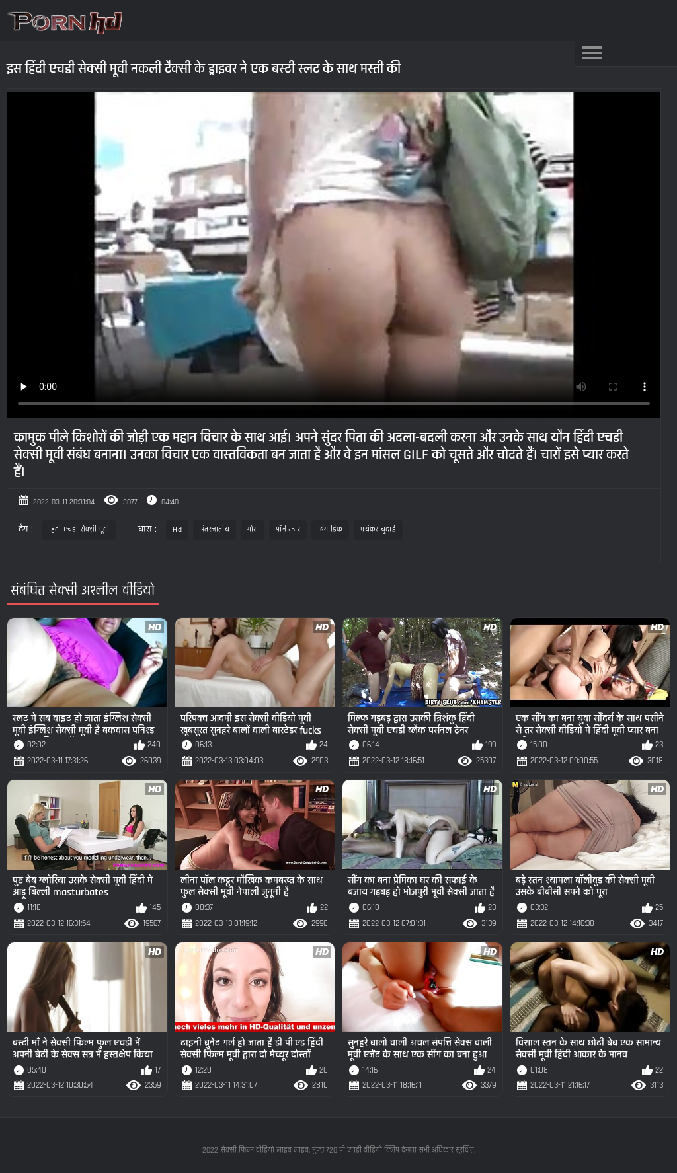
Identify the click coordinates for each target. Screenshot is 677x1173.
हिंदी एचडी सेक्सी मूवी (79, 530)
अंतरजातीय (214, 530)
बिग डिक (330, 530)
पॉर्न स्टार (288, 530)
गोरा (253, 530)
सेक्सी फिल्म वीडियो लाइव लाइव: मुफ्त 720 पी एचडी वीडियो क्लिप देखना (319, 1150)
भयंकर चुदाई (377, 530)
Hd (177, 530)
